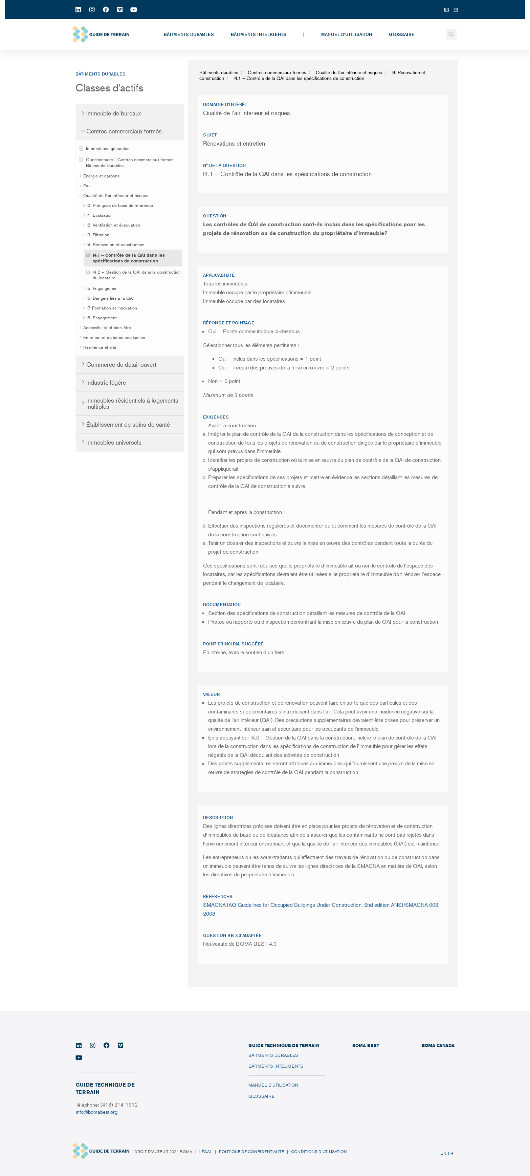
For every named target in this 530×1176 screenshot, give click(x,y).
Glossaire (401, 34)
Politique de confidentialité (251, 1151)
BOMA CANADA (438, 1045)
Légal (205, 1151)
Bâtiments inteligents (258, 34)
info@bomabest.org (97, 1111)
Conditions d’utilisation (319, 1151)
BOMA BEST (365, 1045)
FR (450, 1153)
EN (443, 1153)
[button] (451, 34)
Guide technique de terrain (283, 1045)
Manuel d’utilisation (346, 34)
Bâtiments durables (189, 34)
